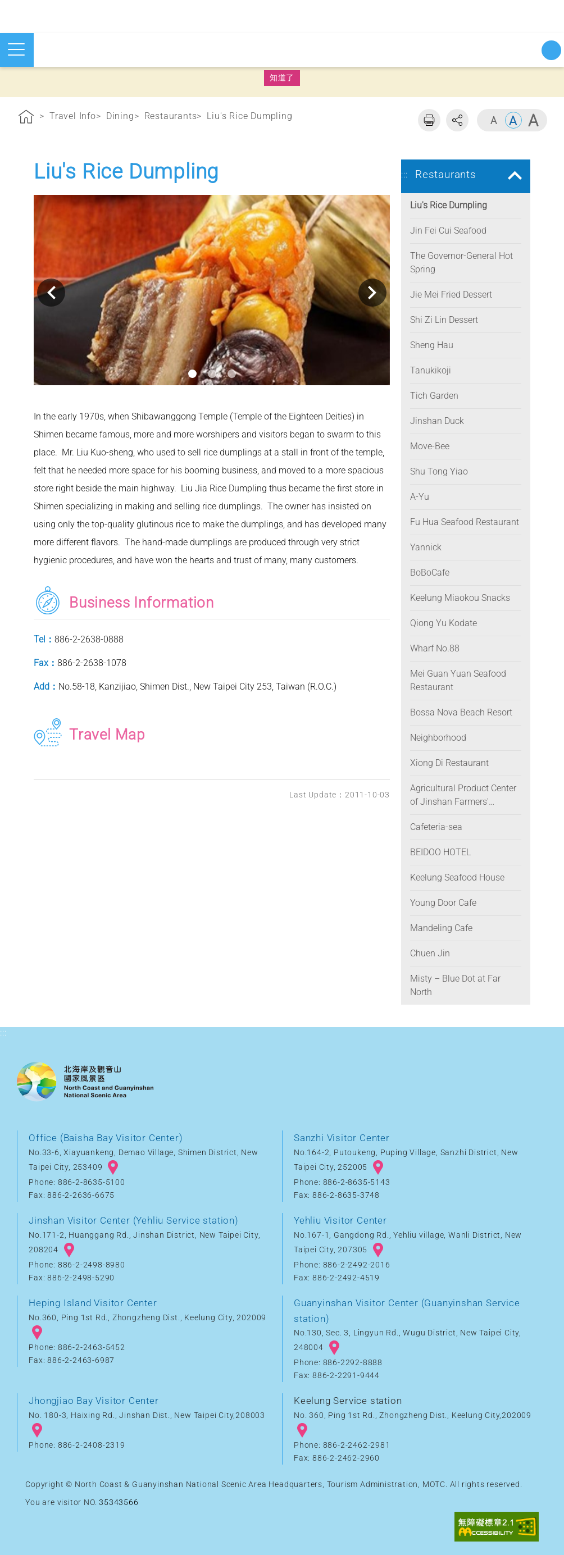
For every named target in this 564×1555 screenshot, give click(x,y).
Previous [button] (51, 293)
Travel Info (72, 116)
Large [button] (533, 120)
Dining (120, 116)
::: (3, 97)
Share (457, 120)
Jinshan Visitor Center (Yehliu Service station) (134, 1220)
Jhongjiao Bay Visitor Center (93, 1400)
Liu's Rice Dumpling (249, 116)
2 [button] (212, 374)
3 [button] (232, 374)
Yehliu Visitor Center (340, 1220)
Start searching (551, 50)
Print (429, 120)
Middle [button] (513, 120)
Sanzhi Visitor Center (342, 1137)
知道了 (282, 77)
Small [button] (493, 120)
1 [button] (192, 374)
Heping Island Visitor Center (93, 1302)
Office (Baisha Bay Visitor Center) (106, 1137)
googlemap (112, 1167)
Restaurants (170, 116)
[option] (212, 293)
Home (26, 118)
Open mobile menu (16, 49)
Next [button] (372, 293)
